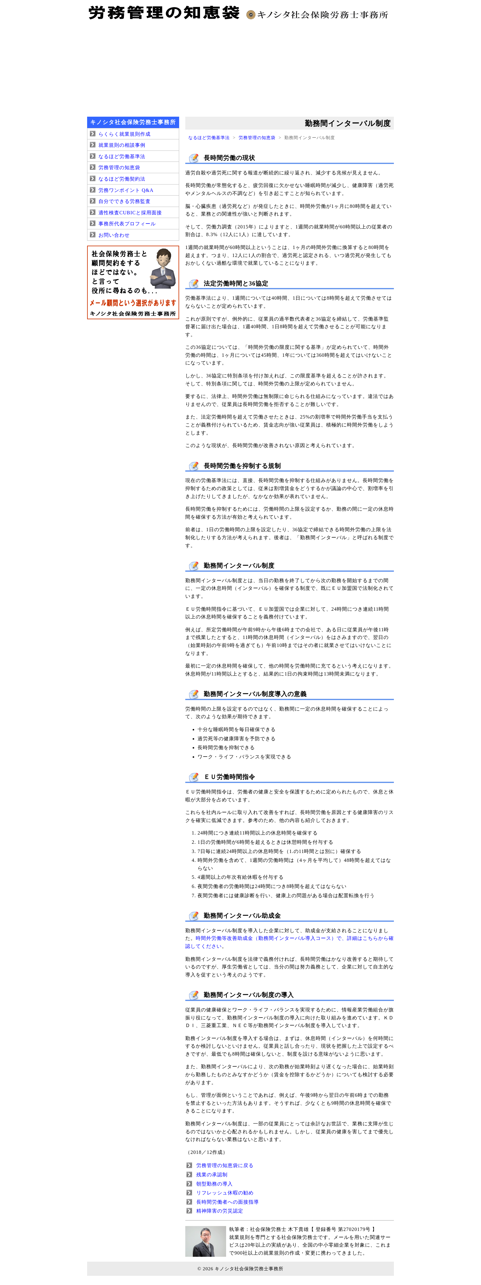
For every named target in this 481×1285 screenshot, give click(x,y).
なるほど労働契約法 (121, 178)
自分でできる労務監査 (124, 201)
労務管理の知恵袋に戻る (225, 1165)
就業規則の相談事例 (121, 145)
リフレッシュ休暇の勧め (225, 1192)
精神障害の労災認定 (219, 1210)
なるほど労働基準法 (209, 137)
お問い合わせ (114, 235)
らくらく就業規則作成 (124, 134)
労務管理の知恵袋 (257, 137)
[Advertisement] (240, 68)
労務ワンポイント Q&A (126, 190)
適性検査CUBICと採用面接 (130, 212)
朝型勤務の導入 (214, 1183)
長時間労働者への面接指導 (227, 1202)
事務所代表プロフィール (127, 223)
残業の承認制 (212, 1174)
